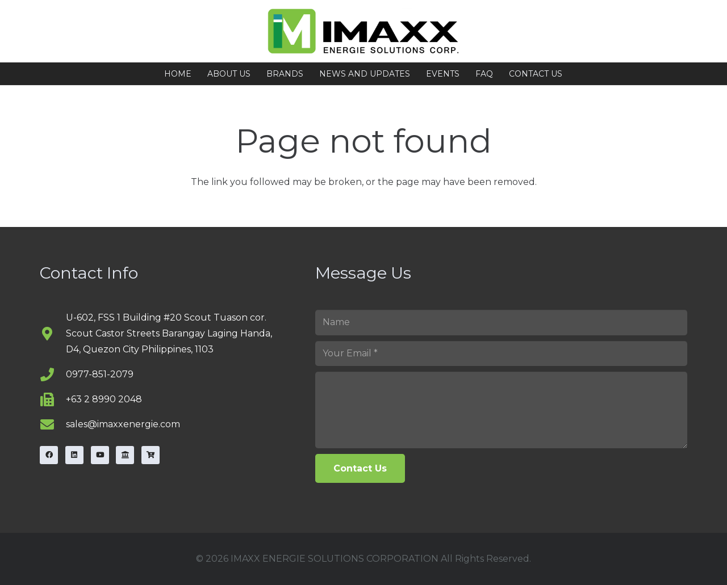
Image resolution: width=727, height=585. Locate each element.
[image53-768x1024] (364, 31)
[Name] (501, 322)
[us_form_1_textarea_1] (501, 410)
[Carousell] (150, 455)
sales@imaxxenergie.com (123, 424)
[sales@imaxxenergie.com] (53, 424)
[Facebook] (49, 455)
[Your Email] (501, 354)
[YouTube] (100, 455)
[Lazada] (125, 455)
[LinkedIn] (74, 455)
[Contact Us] (360, 468)
